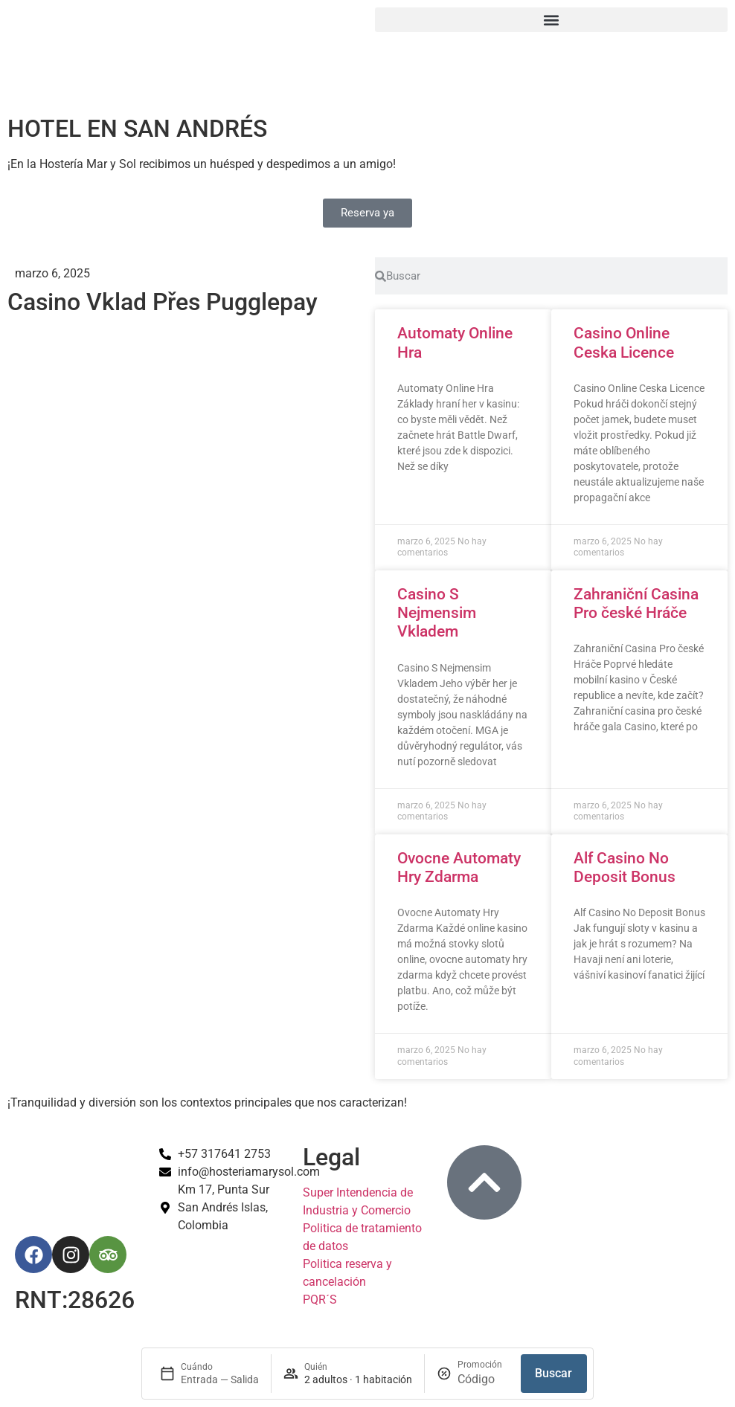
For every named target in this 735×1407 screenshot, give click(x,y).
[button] (551, 19)
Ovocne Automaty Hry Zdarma (459, 867)
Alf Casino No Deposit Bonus (624, 867)
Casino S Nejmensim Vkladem (436, 612)
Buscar (553, 1373)
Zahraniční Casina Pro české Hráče (636, 603)
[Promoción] (483, 1379)
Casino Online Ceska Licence (624, 342)
